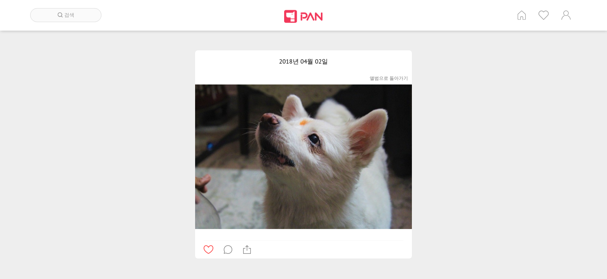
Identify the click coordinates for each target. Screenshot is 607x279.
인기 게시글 (543, 15)
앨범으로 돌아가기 (389, 78)
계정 (566, 15)
